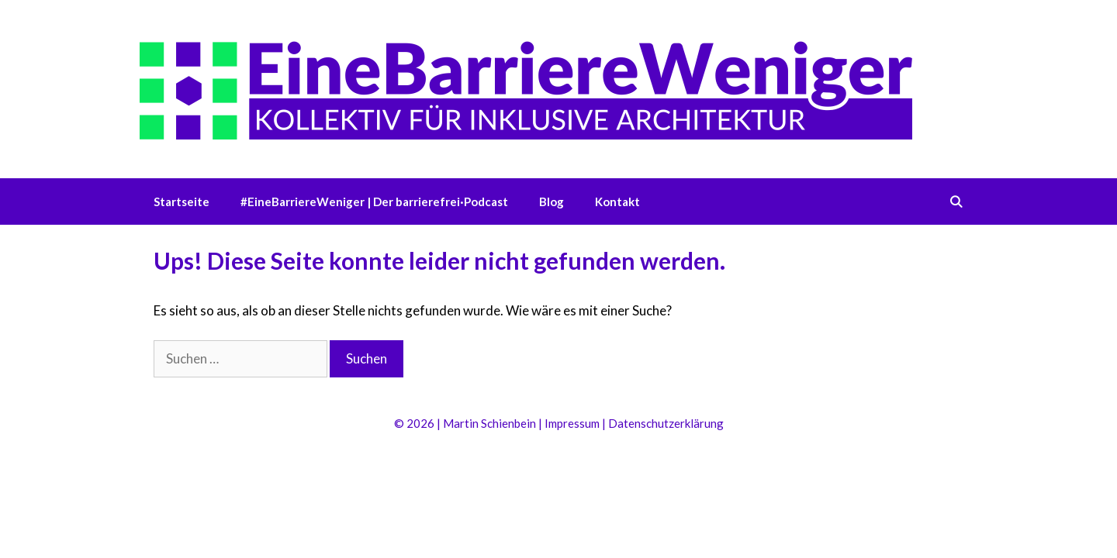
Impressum (572, 423)
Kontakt (617, 201)
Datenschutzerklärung (666, 423)
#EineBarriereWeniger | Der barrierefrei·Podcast (374, 201)
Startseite (181, 201)
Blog (551, 201)
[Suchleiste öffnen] (956, 201)
